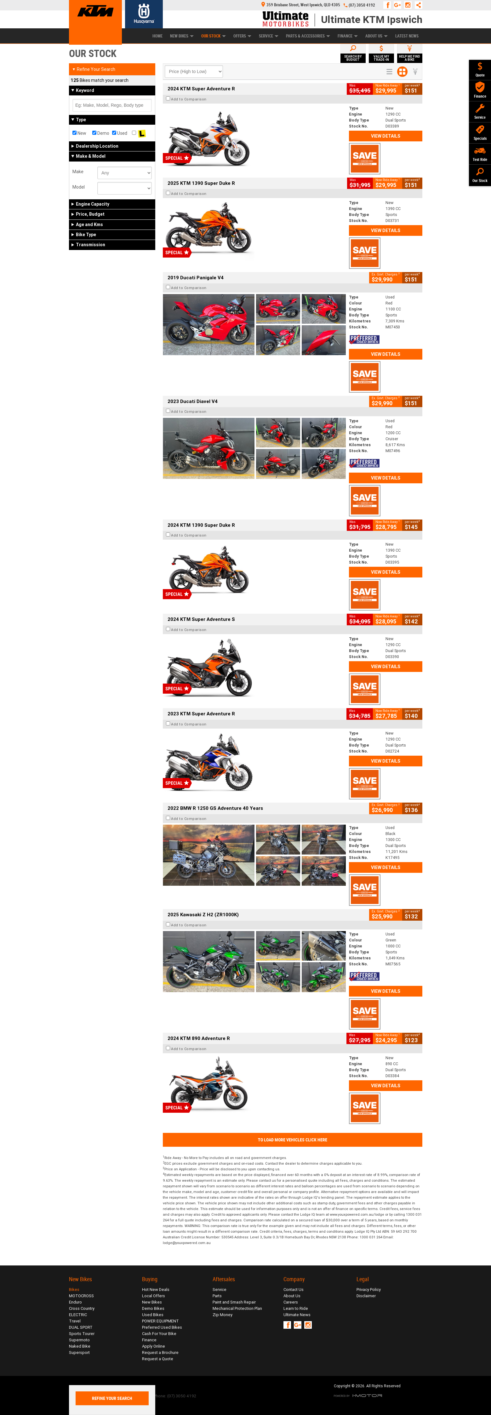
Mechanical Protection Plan (237, 1308)
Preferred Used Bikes (162, 1327)
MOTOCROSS (81, 1296)
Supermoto (79, 1340)
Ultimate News (297, 1314)
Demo (100, 133)
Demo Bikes (153, 1308)
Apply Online (153, 1346)
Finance (348, 36)
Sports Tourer (81, 1333)
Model (78, 187)
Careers (290, 1302)
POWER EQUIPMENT (160, 1321)
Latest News (407, 36)
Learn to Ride (295, 1308)
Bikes (74, 1289)
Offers (242, 36)
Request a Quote (157, 1358)
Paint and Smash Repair (234, 1302)
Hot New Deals (155, 1289)
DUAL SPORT (81, 1327)
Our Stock (213, 36)
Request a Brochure (160, 1352)
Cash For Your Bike (159, 1333)
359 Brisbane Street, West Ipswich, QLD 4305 (300, 5)
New (79, 133)
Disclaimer (366, 1296)
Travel (75, 1321)
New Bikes (182, 36)
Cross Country (81, 1308)
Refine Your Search (93, 69)
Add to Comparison (189, 99)
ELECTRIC (78, 1314)
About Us (376, 36)
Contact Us (293, 1289)
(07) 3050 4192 (362, 5)
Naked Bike (79, 1346)
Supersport (79, 1352)
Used (119, 133)
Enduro (75, 1302)
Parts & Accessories (308, 36)
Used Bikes (152, 1314)
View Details (385, 136)
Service (268, 36)
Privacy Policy (369, 1289)
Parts (217, 1296)
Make (77, 171)
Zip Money (222, 1314)
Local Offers (153, 1296)
